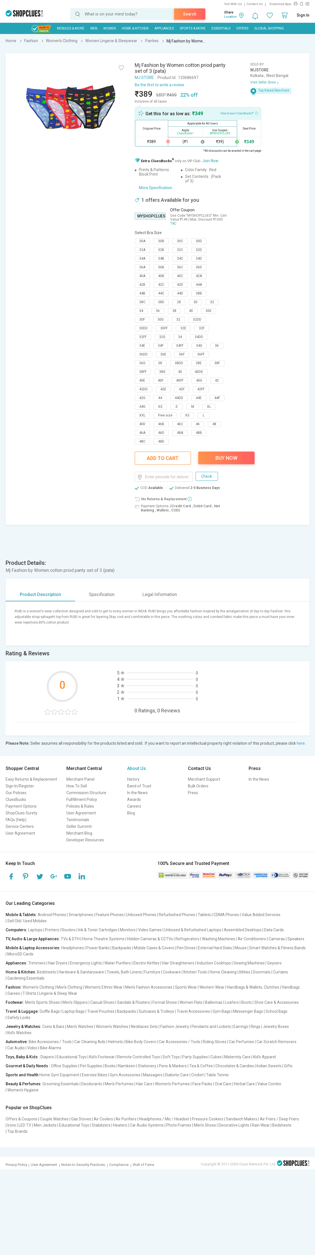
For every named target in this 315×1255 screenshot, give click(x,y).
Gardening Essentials (25, 978)
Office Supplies (64, 1066)
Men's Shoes (205, 1125)
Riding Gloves (214, 1041)
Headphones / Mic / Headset (164, 1119)
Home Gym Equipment (59, 1075)
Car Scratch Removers (276, 1041)
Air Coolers (103, 1119)
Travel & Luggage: (22, 1011)
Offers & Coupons (21, 1119)
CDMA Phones (226, 914)
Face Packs (202, 1084)
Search (189, 14)
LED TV (25, 1125)
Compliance (119, 1165)
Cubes (216, 1057)
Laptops (35, 930)
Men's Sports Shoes (42, 1002)
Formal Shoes (164, 1002)
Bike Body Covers (140, 1041)
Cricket (197, 1075)
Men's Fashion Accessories (148, 987)
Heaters (120, 1125)
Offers (242, 28)
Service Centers (20, 826)
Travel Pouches (100, 1011)
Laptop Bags (73, 1011)
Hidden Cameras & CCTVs (150, 939)
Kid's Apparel (264, 1057)
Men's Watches (80, 1026)
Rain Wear (261, 1125)
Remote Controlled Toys (138, 1057)
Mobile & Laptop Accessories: (33, 948)
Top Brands (17, 1131)
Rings (255, 1026)
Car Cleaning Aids (89, 1041)
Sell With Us (233, 4)
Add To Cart (163, 458)
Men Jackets (45, 1125)
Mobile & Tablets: (21, 914)
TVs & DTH (70, 939)
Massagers (153, 1075)
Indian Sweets (269, 1066)
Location (230, 17)
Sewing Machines (249, 963)
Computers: (16, 930)
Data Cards (274, 930)
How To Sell (76, 786)
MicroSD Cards (20, 954)
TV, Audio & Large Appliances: (33, 939)
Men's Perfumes (119, 1084)
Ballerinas (213, 1002)
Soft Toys (171, 1057)
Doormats (262, 972)
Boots (246, 1002)
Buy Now (226, 458)
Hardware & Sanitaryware (81, 972)
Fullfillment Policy (81, 799)
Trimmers (37, 963)
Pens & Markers (173, 1066)
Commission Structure (86, 792)
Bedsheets (46, 972)
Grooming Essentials (60, 1084)
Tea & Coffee (201, 1066)
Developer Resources (85, 840)
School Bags (276, 1011)
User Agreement (20, 833)
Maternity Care (237, 1057)
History (133, 779)
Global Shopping (269, 28)
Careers (134, 806)
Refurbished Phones (177, 914)
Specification (101, 594)
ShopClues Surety (21, 813)
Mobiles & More (70, 28)
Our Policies (16, 792)
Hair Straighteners (178, 963)
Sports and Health (22, 1075)
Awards (134, 799)
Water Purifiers (117, 963)
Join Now (210, 160)
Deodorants (91, 1084)
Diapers (47, 1057)
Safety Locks (18, 1017)
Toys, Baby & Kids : (23, 1057)
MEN (93, 28)
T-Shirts (29, 993)
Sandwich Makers (241, 1119)
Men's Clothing (69, 987)
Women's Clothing (38, 987)
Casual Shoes (102, 1002)
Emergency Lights (86, 963)
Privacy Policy (16, 1165)
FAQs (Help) (16, 819)
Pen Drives (186, 948)
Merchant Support (204, 779)
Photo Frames (178, 1125)
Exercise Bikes (94, 1075)
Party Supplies (195, 1057)
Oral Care (223, 1084)
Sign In (303, 15)
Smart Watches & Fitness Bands (277, 948)
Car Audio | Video (22, 1048)
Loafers (232, 1002)
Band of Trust (139, 786)
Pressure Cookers (207, 1119)
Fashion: (14, 987)
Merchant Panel (80, 779)
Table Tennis (217, 1075)
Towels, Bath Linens (124, 972)
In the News (137, 792)
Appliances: (16, 963)
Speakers (295, 939)
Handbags (291, 987)
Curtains (280, 972)
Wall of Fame (143, 1165)
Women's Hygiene (23, 1090)
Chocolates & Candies (234, 1066)
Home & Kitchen (135, 28)
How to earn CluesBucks (239, 113)
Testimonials (77, 819)
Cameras (277, 939)
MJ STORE (144, 77)
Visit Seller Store (263, 82)
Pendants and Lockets (211, 1026)
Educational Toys (72, 1057)
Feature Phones (110, 914)
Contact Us (255, 4)
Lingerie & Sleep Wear (58, 993)
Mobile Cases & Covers (154, 948)
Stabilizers (101, 1125)
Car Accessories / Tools (179, 1041)
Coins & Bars (53, 1026)
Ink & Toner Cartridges (97, 930)
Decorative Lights (234, 1125)
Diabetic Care (177, 1075)
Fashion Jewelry (174, 1026)
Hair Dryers (58, 963)
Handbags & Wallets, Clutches (253, 987)
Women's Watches (112, 1026)
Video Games (150, 930)
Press (193, 792)
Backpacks (121, 948)
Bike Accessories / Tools (50, 1041)
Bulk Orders (198, 786)
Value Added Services (261, 914)
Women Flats (190, 1002)
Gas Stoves (81, 1119)
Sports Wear (186, 987)
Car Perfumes (241, 1041)
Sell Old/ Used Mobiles (27, 921)
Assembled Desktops (243, 930)
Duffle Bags (50, 1011)
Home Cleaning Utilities (230, 972)
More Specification (155, 187)
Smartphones (81, 914)
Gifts (288, 1066)
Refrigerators (187, 939)
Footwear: (15, 1002)
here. (301, 743)
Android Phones (52, 914)
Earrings (240, 1026)
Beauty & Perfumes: (24, 1084)
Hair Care (144, 1084)
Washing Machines (218, 939)
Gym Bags (222, 1011)
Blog (131, 813)
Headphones (72, 948)
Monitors (128, 930)
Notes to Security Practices (83, 1165)
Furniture (152, 972)
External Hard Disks (215, 948)
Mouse (241, 948)
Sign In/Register (20, 786)
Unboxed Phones (141, 914)
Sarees (13, 993)
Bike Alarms (50, 1048)
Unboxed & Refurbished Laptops (192, 930)
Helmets (115, 1041)
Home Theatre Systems (103, 939)
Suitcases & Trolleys (156, 1011)
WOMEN (109, 28)
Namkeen (126, 1066)
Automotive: (17, 1041)
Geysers (274, 963)
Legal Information (159, 594)
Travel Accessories (193, 1011)
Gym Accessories (125, 1075)
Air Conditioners (252, 939)
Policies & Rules (80, 806)
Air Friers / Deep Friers (279, 1119)
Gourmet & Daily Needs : (28, 1066)
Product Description (40, 594)
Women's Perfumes (172, 1084)
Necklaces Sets (144, 1026)
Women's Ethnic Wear (104, 987)
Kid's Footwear (102, 1057)
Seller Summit (79, 826)
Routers (69, 930)
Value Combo (269, 1084)
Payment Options (21, 806)
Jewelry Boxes (276, 1026)
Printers (52, 930)
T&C (173, 223)
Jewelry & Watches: (23, 1026)
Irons (11, 1125)
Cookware (172, 972)
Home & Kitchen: (21, 972)
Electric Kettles (146, 963)
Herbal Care (244, 1084)
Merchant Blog (79, 833)
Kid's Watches (19, 1032)
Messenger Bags (248, 1011)
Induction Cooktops (214, 963)
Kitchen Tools (195, 972)
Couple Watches (54, 1119)
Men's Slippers (75, 1002)
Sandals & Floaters (133, 1002)
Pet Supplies (91, 1066)
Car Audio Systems (147, 1125)
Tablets (204, 914)
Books (110, 1066)
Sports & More (193, 28)
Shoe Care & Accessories (276, 1002)
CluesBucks (16, 799)
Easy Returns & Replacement (31, 779)
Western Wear (211, 987)
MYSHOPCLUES (151, 216)
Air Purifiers (126, 1119)
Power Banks (98, 948)
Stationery (147, 1066)
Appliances (164, 28)
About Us (136, 768)
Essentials (221, 28)
